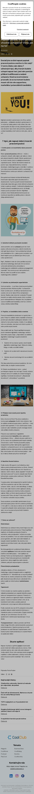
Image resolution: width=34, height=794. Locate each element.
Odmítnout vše (11, 34)
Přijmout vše (25, 34)
